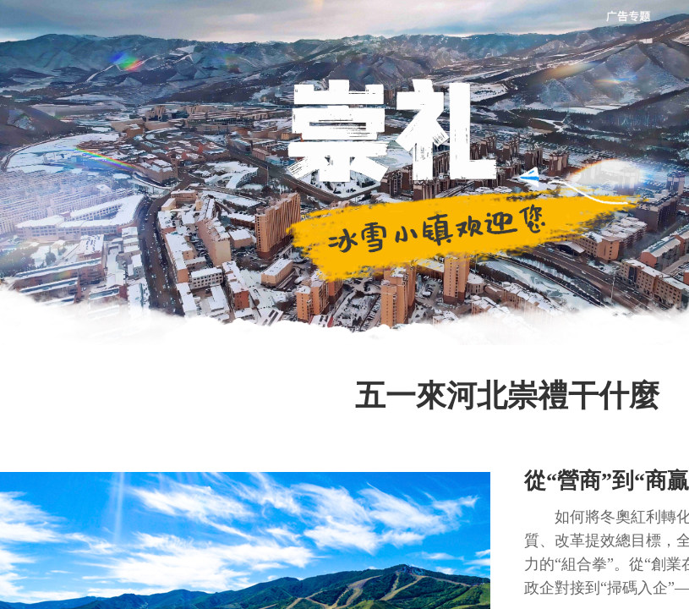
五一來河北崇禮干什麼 (507, 396)
